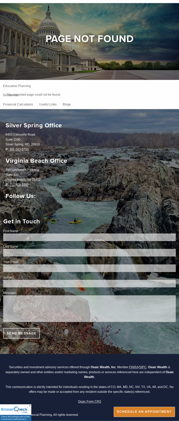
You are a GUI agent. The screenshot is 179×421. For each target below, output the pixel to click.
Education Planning (17, 86)
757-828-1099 (19, 184)
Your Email (25, 262)
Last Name (10, 246)
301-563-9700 (19, 149)
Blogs (67, 104)
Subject (23, 277)
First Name (10, 231)
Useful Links (48, 104)
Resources (10, 95)
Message (24, 292)
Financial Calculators (18, 104)
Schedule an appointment (144, 412)
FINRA (133, 367)
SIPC (143, 367)
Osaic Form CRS (89, 401)
